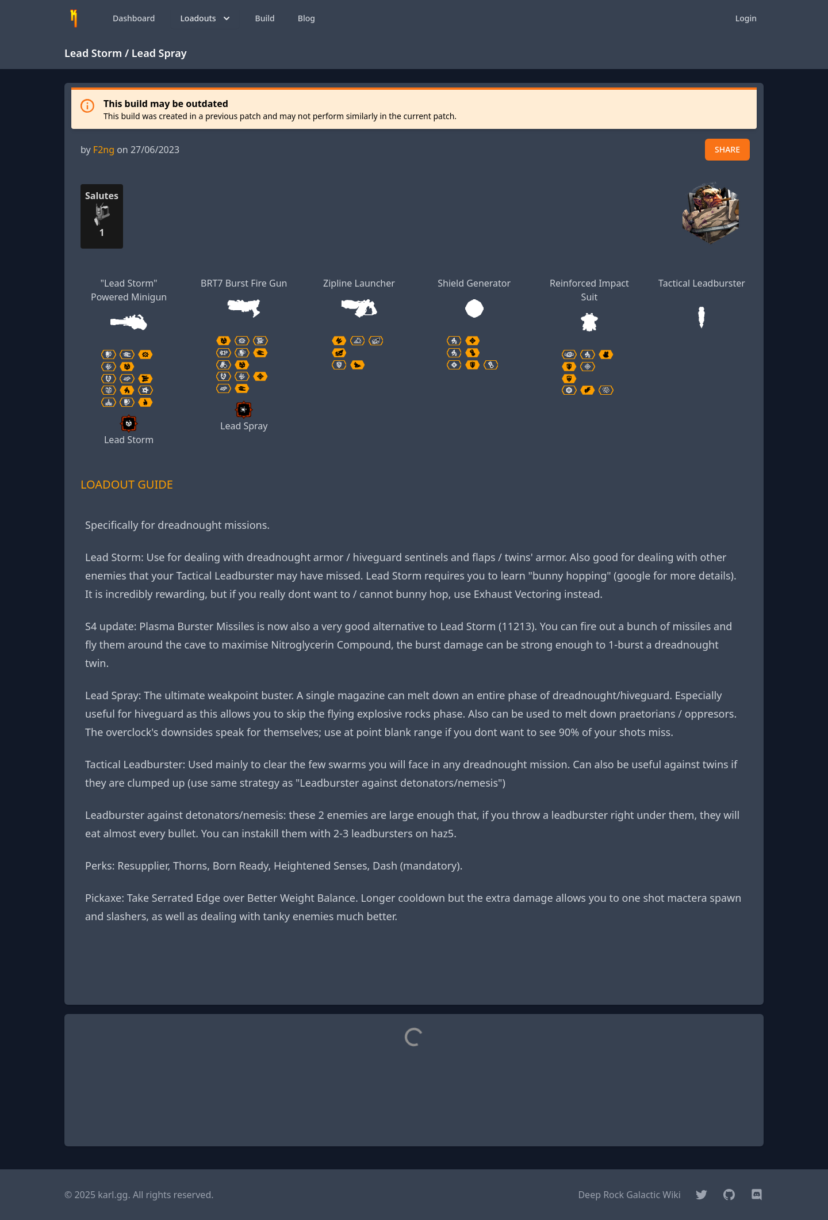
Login (746, 18)
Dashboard (134, 18)
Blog (306, 18)
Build (265, 18)
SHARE (727, 149)
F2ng (103, 149)
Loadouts (206, 18)
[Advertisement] (414, 970)
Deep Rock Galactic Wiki (629, 1194)
